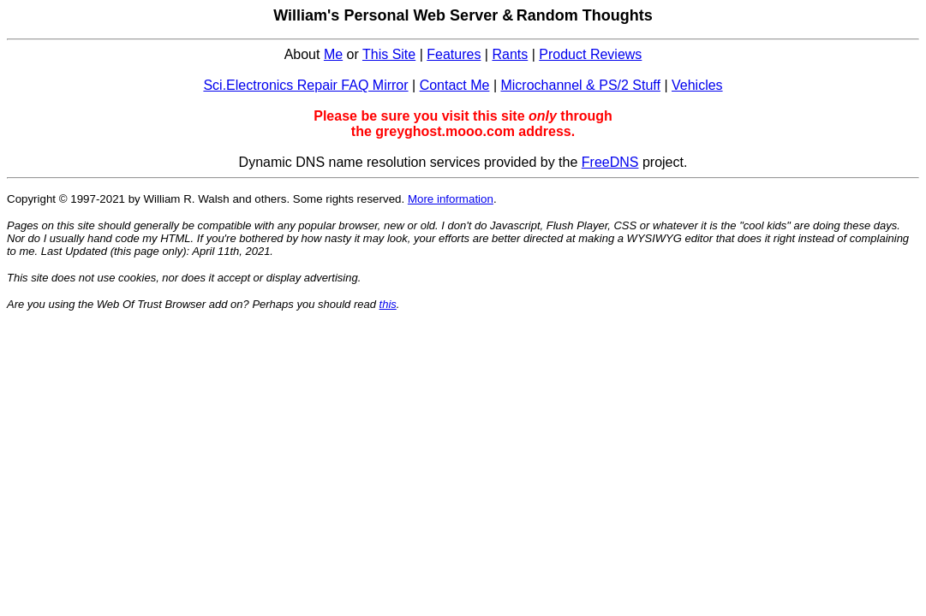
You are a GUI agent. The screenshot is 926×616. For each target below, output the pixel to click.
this (388, 304)
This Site (388, 54)
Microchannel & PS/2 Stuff (580, 85)
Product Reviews (590, 54)
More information (450, 198)
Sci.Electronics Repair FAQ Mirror (305, 85)
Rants (510, 54)
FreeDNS (610, 162)
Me (333, 54)
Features (454, 54)
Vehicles (697, 85)
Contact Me (455, 85)
